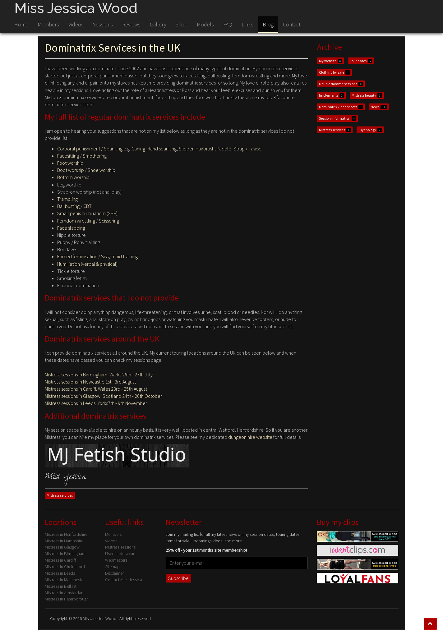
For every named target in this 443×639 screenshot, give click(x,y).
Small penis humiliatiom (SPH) (87, 213)
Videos (76, 24)
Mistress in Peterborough (67, 599)
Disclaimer (114, 573)
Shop (181, 24)
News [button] (379, 106)
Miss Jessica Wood (76, 8)
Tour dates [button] (361, 60)
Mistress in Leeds (60, 573)
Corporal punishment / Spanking (89, 148)
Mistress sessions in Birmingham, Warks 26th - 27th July (99, 374)
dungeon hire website (250, 437)
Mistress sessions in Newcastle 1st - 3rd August (90, 382)
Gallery (158, 24)
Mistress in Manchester (65, 579)
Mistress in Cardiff (60, 560)
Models (205, 24)
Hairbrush (205, 148)
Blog (268, 24)
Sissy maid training (119, 256)
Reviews (131, 24)
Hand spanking (162, 148)
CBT (87, 206)
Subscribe (178, 578)
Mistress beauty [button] (367, 95)
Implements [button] (331, 95)
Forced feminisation (77, 256)
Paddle (224, 148)
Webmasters (116, 560)
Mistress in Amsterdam (65, 592)
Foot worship (70, 163)
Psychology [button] (370, 129)
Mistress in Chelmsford (65, 566)
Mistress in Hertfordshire (66, 534)
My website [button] (330, 60)
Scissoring (109, 221)
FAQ (227, 24)
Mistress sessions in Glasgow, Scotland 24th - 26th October (103, 396)
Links (247, 24)
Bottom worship (73, 177)
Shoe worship (101, 170)
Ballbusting (68, 206)
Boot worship (70, 170)
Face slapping (71, 228)
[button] (430, 624)
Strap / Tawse (247, 148)
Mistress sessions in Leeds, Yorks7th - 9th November (96, 403)
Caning (138, 148)
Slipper (186, 148)
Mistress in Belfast (60, 586)
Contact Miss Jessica (123, 579)
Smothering (95, 156)
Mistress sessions (120, 547)
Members (48, 24)
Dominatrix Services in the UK (112, 48)
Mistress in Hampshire (64, 541)
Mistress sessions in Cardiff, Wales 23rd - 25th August (96, 389)
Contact (292, 24)
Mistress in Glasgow (62, 547)
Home (21, 24)
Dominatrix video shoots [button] (341, 106)
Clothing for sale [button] (334, 72)
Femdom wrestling (76, 221)
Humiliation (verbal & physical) (87, 264)
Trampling (67, 199)
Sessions (103, 24)
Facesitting (68, 156)
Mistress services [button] (60, 495)
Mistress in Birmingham (65, 553)
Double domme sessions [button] (341, 83)
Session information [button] (337, 118)
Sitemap (112, 566)
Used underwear (119, 553)
